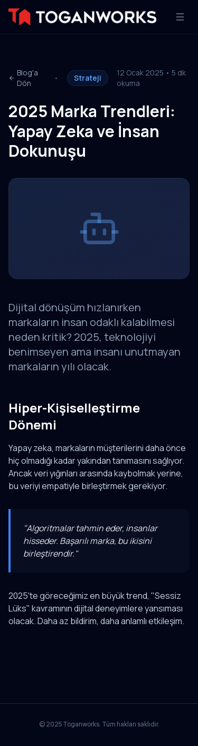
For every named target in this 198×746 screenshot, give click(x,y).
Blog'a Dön (23, 78)
